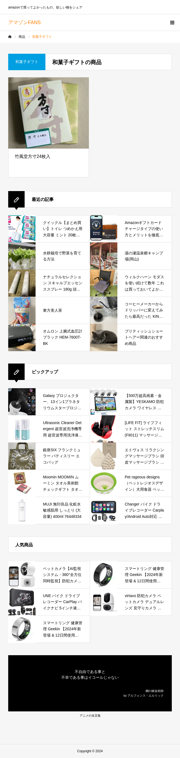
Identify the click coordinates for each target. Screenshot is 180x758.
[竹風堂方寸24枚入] (48, 113)
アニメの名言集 (90, 715)
